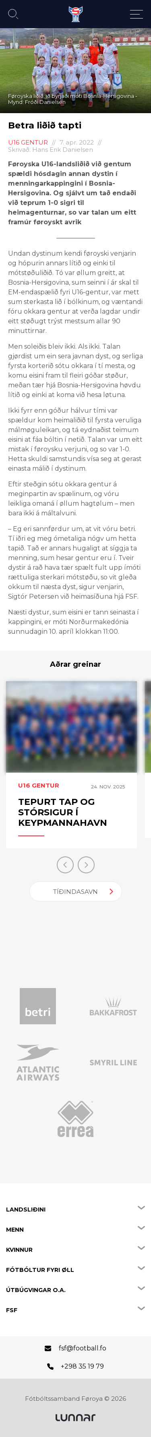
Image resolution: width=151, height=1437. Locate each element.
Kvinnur (19, 1249)
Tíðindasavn (75, 891)
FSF (11, 1310)
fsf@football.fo (82, 1348)
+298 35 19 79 (82, 1366)
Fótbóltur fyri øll (40, 1270)
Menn (15, 1229)
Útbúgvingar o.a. (36, 1290)
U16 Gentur (28, 142)
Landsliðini (26, 1209)
